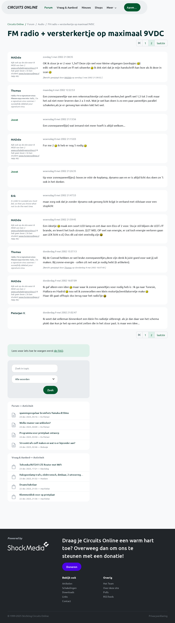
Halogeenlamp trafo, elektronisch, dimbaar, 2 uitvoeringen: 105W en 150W (60, 474)
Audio (41, 24)
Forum (61, 12)
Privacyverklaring (158, 615)
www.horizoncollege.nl (29, 73)
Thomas (16, 90)
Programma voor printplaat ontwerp (39, 432)
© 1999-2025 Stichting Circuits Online (28, 615)
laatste (161, 43)
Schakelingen (69, 587)
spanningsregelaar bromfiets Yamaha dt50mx (44, 413)
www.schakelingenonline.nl (23, 68)
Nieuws (99, 12)
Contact (66, 601)
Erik (13, 196)
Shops (112, 12)
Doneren (71, 567)
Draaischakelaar (28, 484)
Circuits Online (16, 24)
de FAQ (58, 350)
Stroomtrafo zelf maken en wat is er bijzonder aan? (47, 443)
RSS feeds (108, 596)
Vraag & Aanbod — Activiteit (28, 457)
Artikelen (67, 583)
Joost (14, 119)
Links (65, 596)
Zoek (50, 390)
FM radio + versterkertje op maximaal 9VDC (71, 24)
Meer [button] (123, 12)
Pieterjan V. (18, 313)
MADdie (16, 57)
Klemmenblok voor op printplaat (37, 494)
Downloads (68, 592)
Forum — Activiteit (22, 405)
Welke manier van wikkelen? (35, 422)
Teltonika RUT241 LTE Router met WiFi (40, 464)
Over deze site (111, 587)
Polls (106, 592)
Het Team (108, 583)
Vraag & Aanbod (80, 12)
